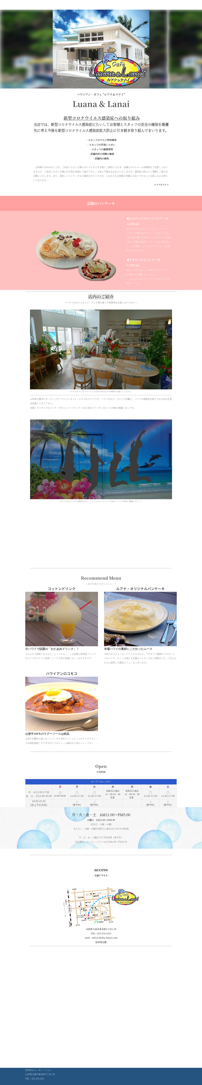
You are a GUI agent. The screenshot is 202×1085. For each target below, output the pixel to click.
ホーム (69, 8)
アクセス (114, 8)
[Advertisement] (101, 544)
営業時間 (98, 8)
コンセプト (130, 8)
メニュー (83, 8)
